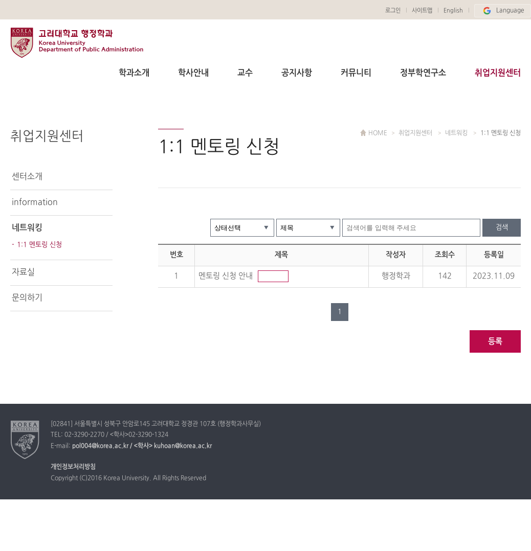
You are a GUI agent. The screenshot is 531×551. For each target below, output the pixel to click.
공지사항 (296, 73)
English (453, 11)
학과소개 (134, 73)
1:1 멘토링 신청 (39, 244)
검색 (502, 227)
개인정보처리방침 (73, 467)
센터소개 (27, 176)
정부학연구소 (423, 73)
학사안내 (193, 73)
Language (502, 11)
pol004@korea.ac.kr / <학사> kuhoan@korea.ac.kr (142, 446)
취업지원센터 (498, 73)
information (35, 202)
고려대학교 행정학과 (76, 42)
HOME (377, 133)
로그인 (393, 11)
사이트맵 (422, 11)
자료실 (23, 272)
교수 (245, 73)
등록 (495, 341)
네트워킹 (27, 228)
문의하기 (27, 298)
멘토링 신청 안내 (225, 276)
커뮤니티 (356, 73)
